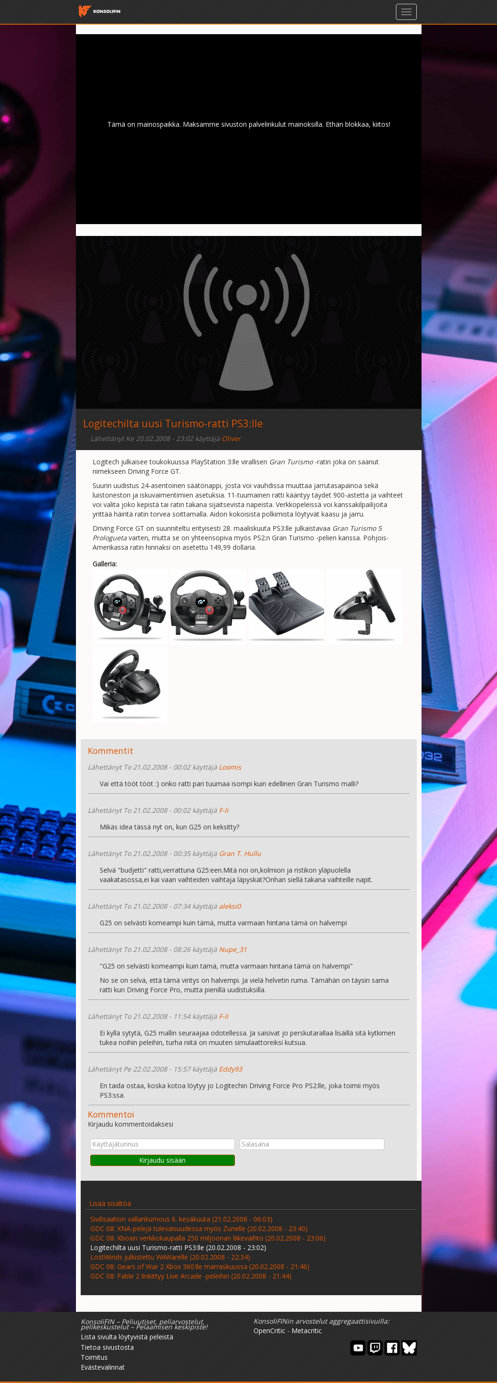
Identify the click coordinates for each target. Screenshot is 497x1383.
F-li (223, 810)
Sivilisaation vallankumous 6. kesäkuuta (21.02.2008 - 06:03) (181, 1218)
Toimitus (94, 1357)
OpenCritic (269, 1330)
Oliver (231, 438)
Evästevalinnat (103, 1367)
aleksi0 (230, 906)
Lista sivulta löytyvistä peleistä (127, 1336)
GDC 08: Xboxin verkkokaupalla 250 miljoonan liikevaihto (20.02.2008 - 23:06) (208, 1237)
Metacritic (306, 1330)
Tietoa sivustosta (107, 1347)
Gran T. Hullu (240, 853)
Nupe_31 (233, 949)
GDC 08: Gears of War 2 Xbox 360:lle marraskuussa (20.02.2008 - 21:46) (199, 1266)
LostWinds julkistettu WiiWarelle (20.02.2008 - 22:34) (170, 1256)
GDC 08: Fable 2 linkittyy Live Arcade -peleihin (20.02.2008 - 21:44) (190, 1275)
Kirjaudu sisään (162, 1160)
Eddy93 (230, 1068)
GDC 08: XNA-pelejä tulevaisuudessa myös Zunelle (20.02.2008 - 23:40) (199, 1228)
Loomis (230, 766)
